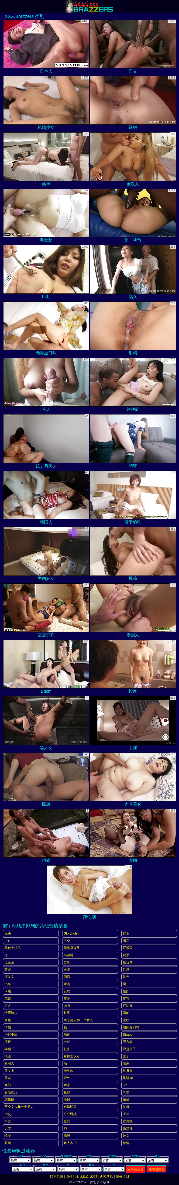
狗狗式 (9, 1049)
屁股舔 (128, 948)
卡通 (7, 991)
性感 (126, 969)
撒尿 (67, 1099)
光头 (7, 933)
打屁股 (128, 1005)
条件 (69, 1176)
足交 (7, 1128)
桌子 (126, 1056)
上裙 (126, 1114)
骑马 (126, 940)
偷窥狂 (128, 1128)
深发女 (9, 977)
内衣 (67, 1005)
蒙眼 (7, 969)
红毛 (126, 933)
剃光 (126, 977)
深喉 (7, 1042)
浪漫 (7, 1056)
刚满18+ (129, 1078)
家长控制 (122, 1176)
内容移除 (106, 1176)
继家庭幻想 (131, 1027)
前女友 (9, 1070)
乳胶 (67, 991)
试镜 (7, 998)
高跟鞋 (68, 955)
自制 (67, 962)
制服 (126, 1107)
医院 (67, 969)
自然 (67, 1042)
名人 (7, 1005)
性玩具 (128, 962)
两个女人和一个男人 (19, 1107)
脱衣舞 (128, 1042)
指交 (7, 1114)
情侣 (7, 1027)
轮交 (7, 1135)
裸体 (67, 1034)
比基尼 (9, 962)
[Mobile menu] (4, 6)
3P (125, 1085)
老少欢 (68, 1070)
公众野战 (70, 1114)
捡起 (67, 1092)
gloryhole (71, 933)
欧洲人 (9, 1063)
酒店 (67, 977)
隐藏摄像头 (72, 948)
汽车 (7, 984)
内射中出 (10, 1034)
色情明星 (70, 1107)
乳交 (126, 1092)
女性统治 (10, 1092)
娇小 (67, 1085)
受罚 (67, 1121)
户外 (67, 1078)
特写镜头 (10, 1013)
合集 (7, 1020)
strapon (128, 1034)
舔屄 (67, 1135)
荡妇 (126, 991)
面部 (7, 1085)
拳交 (7, 1121)
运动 (126, 1013)
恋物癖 (9, 1099)
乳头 (67, 1049)
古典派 (128, 1121)
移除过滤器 (156, 1169)
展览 (7, 1078)
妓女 (126, 1135)
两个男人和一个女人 (78, 1020)
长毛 (67, 1013)
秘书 (126, 955)
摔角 (126, 1143)
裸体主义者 (72, 1056)
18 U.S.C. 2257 (86, 1176)
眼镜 (7, 1143)
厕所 (126, 1099)
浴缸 (7, 940)
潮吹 (126, 1020)
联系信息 (56, 1176)
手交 (67, 940)
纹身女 (128, 1070)
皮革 (67, 998)
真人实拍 (70, 1143)
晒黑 (126, 1063)
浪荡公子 (129, 1049)
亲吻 (67, 984)
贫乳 (126, 998)
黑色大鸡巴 (12, 948)
